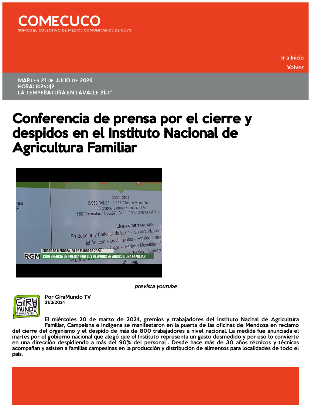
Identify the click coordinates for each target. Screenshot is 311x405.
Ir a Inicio (292, 58)
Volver (295, 67)
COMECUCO (59, 19)
